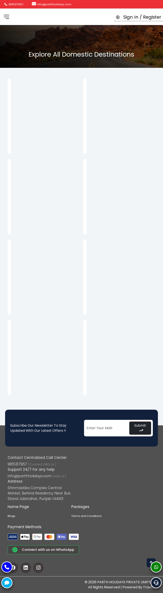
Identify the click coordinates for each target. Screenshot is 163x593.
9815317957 (13, 4)
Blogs (11, 516)
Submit (140, 427)
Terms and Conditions (86, 516)
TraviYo (149, 587)
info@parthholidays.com (51, 4)
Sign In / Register (138, 17)
